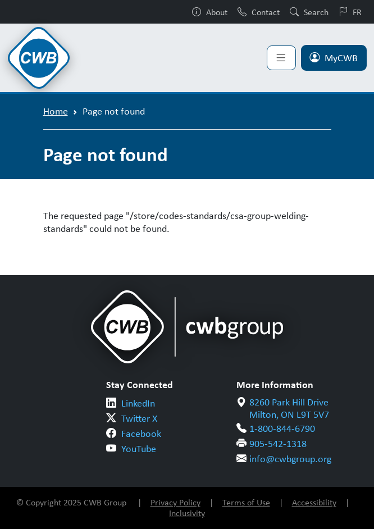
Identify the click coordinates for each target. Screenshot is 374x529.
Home (55, 111)
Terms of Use (246, 502)
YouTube (138, 448)
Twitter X (139, 418)
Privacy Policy (175, 502)
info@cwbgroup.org (290, 459)
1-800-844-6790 (282, 428)
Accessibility (314, 502)
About (209, 12)
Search (309, 12)
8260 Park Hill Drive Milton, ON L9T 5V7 (289, 408)
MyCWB (333, 58)
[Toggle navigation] (281, 57)
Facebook (141, 433)
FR (350, 12)
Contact (259, 12)
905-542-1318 (278, 443)
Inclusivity (187, 513)
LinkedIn (138, 403)
